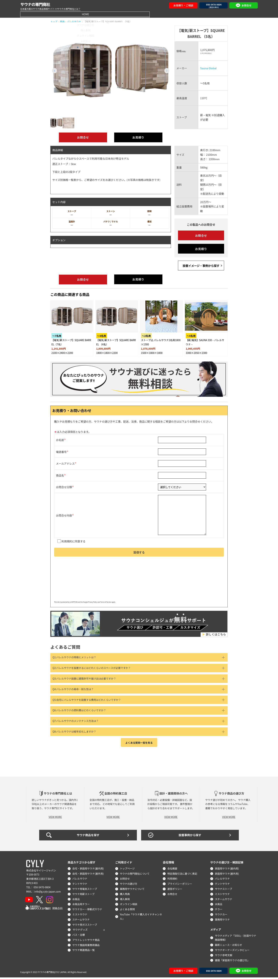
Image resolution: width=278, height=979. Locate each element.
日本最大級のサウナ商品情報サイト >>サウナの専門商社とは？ (50, 8)
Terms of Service (105, 604)
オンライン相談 (173, 14)
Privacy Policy (92, 604)
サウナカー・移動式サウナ (87, 910)
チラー (219, 910)
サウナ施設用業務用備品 (86, 946)
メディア (215, 931)
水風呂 (76, 900)
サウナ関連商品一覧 (84, 951)
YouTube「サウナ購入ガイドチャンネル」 (141, 918)
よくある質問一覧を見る (139, 744)
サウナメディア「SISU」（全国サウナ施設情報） (236, 939)
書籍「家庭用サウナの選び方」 (232, 961)
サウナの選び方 (105, 14)
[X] (40, 901)
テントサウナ (80, 885)
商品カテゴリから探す (82, 864)
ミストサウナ (80, 916)
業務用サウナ (222, 921)
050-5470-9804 (42, 888)
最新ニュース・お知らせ (228, 946)
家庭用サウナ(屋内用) (227, 870)
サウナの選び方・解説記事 (227, 864)
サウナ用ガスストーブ (85, 926)
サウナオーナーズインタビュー (232, 951)
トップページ (127, 870)
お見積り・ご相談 (183, 5)
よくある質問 (127, 910)
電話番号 (61, 450)
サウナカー (221, 916)
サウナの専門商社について (135, 875)
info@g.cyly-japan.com (47, 893)
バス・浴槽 (79, 936)
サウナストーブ (223, 890)
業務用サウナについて (132, 890)
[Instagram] (50, 901)
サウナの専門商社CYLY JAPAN (52, 973)
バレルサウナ (80, 880)
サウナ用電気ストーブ (85, 890)
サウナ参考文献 (224, 956)
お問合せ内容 (64, 515)
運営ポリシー (175, 890)
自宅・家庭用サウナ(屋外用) (88, 875)
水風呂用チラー (81, 905)
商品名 (60, 474)
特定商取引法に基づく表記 (183, 875)
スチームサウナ (81, 921)
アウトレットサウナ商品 (86, 941)
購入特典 (125, 895)
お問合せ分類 (64, 486)
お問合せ (207, 14)
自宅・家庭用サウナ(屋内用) (88, 870)
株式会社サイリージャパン (41, 872)
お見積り (138, 137)
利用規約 (67, 541)
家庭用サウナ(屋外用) (227, 875)
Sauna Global (208, 68)
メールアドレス (65, 462)
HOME (37, 14)
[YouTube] (29, 901)
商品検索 (71, 14)
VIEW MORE (55, 818)
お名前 (60, 439)
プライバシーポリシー (180, 885)
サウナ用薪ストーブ (84, 895)
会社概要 (241, 14)
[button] (166, 71)
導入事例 (139, 14)
